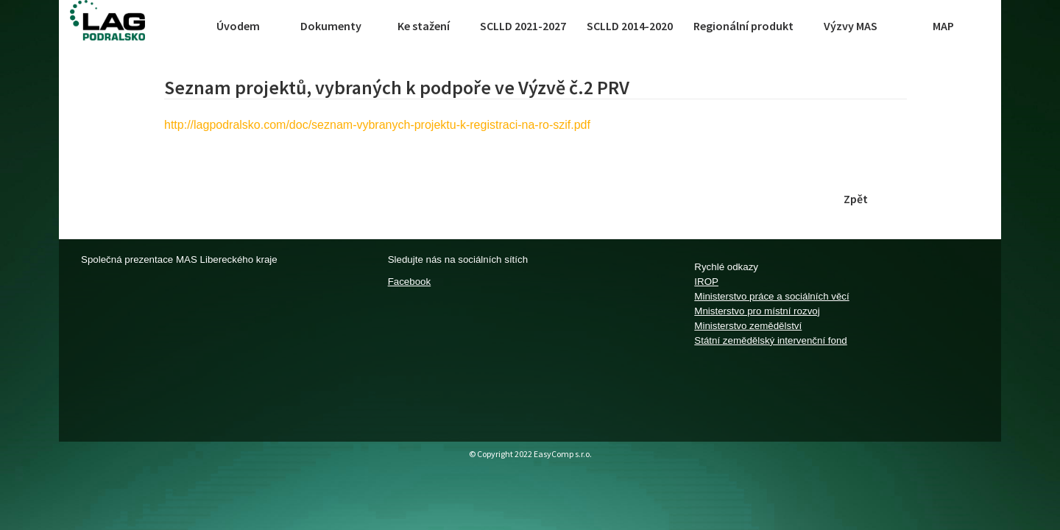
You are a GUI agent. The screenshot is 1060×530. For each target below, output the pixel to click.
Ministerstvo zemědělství (748, 325)
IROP (706, 281)
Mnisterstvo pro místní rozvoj (756, 311)
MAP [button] (943, 25)
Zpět (856, 198)
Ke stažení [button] (424, 25)
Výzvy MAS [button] (850, 25)
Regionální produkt (743, 25)
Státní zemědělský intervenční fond (770, 340)
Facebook (409, 281)
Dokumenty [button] (330, 25)
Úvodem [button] (238, 25)
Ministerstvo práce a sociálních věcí (771, 296)
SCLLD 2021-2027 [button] (523, 25)
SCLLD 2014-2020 (630, 25)
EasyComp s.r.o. (563, 453)
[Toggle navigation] (178, 25)
